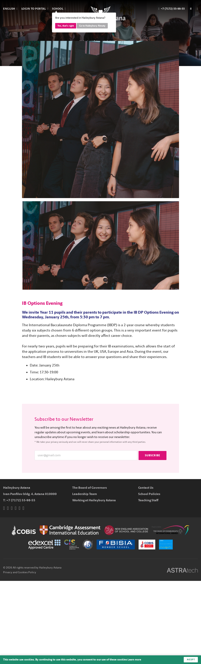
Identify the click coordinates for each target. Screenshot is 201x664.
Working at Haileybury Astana (94, 500)
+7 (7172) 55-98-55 (20, 500)
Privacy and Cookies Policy (19, 572)
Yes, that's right (66, 25)
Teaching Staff (148, 500)
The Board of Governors (89, 488)
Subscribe (152, 455)
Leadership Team (84, 494)
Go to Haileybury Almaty (92, 25)
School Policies (149, 494)
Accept (190, 659)
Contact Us (145, 488)
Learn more (135, 659)
